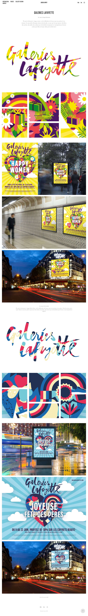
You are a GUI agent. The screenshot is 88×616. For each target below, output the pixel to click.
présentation (6, 2)
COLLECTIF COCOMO (19, 2)
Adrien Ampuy (44, 2)
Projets (12, 2)
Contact (4, 3)
